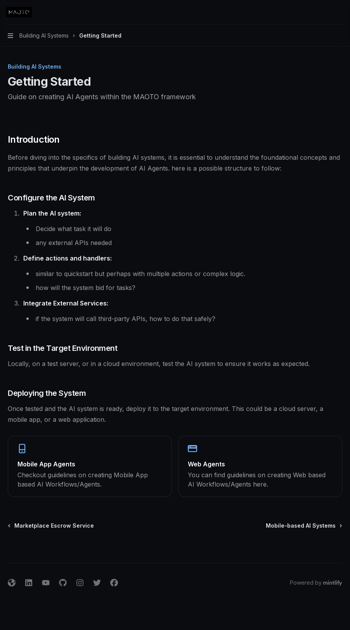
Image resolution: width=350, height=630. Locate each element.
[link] (90, 466)
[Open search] (325, 12)
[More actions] (340, 12)
